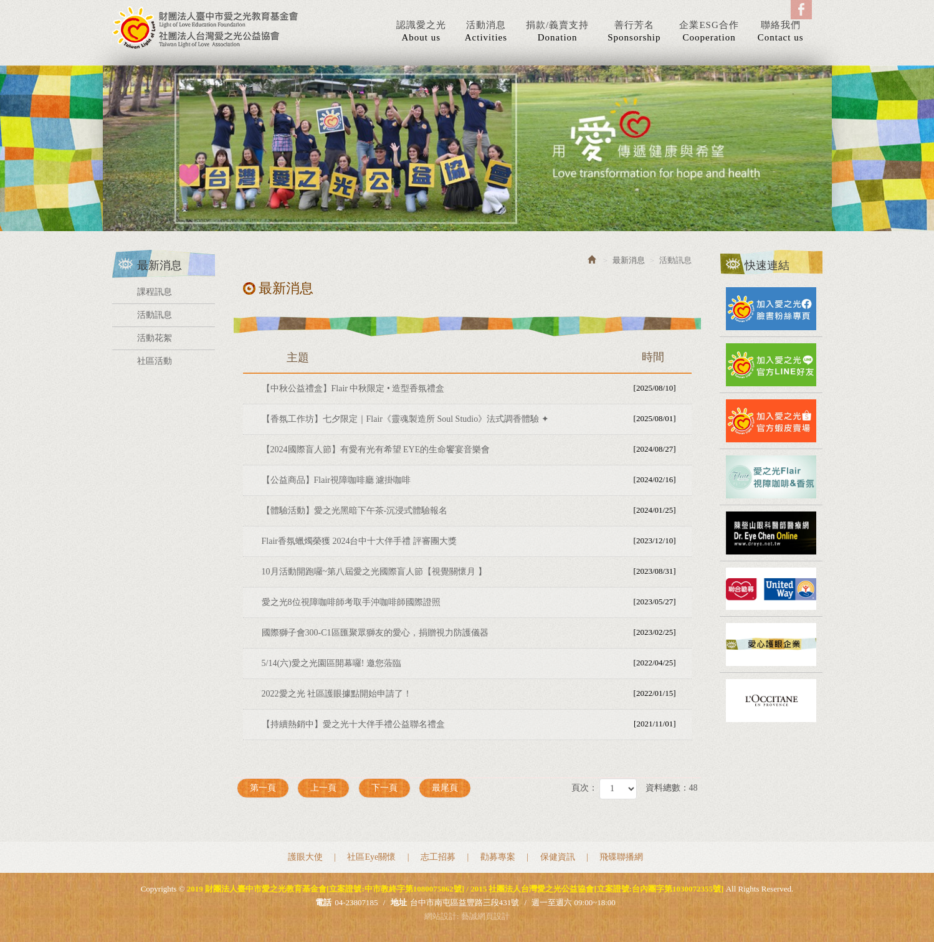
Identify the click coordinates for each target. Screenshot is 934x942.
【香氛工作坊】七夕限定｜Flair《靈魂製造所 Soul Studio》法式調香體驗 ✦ (475, 419)
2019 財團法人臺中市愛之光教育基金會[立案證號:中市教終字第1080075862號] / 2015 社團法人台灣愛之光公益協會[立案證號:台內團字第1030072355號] (205, 27)
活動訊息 (154, 315)
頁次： (584, 787)
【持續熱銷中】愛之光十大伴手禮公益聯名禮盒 (475, 724)
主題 (483, 357)
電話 (323, 902)
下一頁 (384, 787)
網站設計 (440, 916)
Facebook (801, 9)
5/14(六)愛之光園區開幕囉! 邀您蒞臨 (475, 663)
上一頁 (323, 787)
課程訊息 (154, 292)
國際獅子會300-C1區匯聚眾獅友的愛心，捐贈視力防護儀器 (475, 632)
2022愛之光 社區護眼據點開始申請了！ (475, 693)
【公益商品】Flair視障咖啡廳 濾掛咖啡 (475, 480)
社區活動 (154, 361)
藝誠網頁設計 (485, 916)
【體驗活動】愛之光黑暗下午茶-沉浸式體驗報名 (475, 510)
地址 (399, 902)
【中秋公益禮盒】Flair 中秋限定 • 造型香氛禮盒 (475, 388)
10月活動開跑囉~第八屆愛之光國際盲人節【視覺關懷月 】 (475, 571)
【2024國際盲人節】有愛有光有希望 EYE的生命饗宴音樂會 (475, 449)
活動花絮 (154, 338)
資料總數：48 (672, 787)
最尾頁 (445, 787)
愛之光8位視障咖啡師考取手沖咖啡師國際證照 (475, 602)
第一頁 (263, 787)
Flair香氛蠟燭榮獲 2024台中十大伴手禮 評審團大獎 (475, 541)
